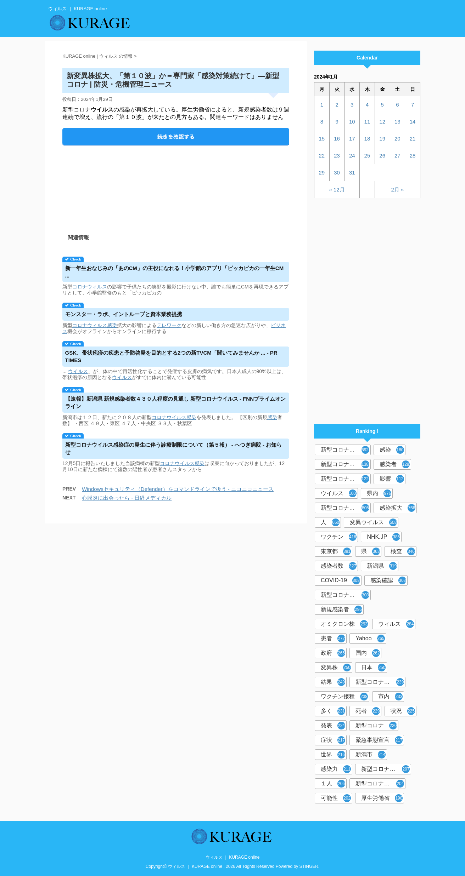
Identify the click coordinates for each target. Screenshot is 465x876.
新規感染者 (341, 609)
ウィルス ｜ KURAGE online (233, 857)
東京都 (336, 551)
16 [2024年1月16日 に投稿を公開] (337, 139)
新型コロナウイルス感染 (346, 508)
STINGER (308, 866)
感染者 (395, 464)
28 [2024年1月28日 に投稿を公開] (413, 156)
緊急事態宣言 (379, 740)
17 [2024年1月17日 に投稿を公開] (352, 139)
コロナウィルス (89, 287)
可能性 (336, 798)
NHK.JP (383, 537)
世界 (333, 754)
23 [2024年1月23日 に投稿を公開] (337, 156)
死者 (367, 711)
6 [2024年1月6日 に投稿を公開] (397, 105)
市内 (390, 696)
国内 (367, 653)
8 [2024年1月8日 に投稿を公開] (321, 122)
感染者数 (339, 566)
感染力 (336, 769)
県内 (379, 493)
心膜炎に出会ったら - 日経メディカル (127, 498)
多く (333, 711)
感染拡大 (397, 508)
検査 (403, 551)
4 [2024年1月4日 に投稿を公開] (367, 105)
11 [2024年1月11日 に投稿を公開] (367, 122)
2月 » (397, 190)
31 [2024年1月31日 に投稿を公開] (352, 173)
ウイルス (78, 371)
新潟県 (382, 566)
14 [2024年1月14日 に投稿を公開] (413, 122)
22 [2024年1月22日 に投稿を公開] (322, 156)
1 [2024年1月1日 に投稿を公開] (321, 105)
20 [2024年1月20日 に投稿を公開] (397, 139)
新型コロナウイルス (346, 450)
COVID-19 (340, 580)
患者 (333, 638)
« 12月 (336, 190)
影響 (392, 479)
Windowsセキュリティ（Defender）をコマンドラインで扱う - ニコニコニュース (178, 489)
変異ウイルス (373, 522)
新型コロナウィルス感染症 (346, 595)
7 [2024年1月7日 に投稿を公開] (412, 105)
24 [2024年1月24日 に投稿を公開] (352, 156)
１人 (333, 784)
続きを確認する (176, 136)
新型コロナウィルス (346, 464)
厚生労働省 (382, 798)
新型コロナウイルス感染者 (386, 769)
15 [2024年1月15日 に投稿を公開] (322, 139)
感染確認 (388, 580)
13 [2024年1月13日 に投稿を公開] (397, 122)
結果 (333, 682)
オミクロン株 (344, 624)
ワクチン (339, 537)
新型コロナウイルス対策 (380, 784)
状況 (403, 711)
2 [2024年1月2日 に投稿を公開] (336, 105)
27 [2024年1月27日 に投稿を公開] (397, 156)
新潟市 (370, 754)
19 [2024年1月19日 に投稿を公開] (382, 139)
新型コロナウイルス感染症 (346, 479)
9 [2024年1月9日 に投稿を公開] (336, 122)
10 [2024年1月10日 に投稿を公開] (352, 122)
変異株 (336, 667)
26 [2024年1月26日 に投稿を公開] (382, 156)
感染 (112, 325)
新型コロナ (376, 725)
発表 (333, 725)
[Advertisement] (175, 183)
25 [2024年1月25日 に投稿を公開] (367, 156)
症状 (333, 740)
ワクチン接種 (344, 696)
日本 (373, 667)
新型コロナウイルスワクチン (380, 682)
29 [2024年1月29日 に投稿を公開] (322, 173)
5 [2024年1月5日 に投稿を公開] (382, 105)
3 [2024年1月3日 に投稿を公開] (352, 105)
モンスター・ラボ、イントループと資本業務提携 (123, 314)
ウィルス (396, 624)
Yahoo (370, 638)
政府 (333, 653)
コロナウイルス (169, 417)
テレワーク (169, 325)
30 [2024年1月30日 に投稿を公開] (337, 173)
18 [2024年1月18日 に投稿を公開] (367, 139)
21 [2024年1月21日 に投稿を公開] (413, 139)
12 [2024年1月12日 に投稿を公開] (382, 122)
